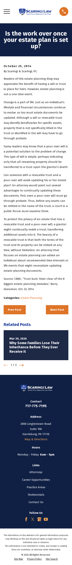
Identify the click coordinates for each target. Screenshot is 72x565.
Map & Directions (36, 439)
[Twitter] (33, 519)
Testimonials (36, 494)
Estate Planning (31, 298)
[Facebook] (26, 519)
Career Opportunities (36, 480)
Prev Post (14, 309)
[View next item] (21, 365)
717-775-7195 (36, 406)
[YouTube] (46, 519)
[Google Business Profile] (39, 519)
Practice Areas (36, 487)
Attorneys (35, 472)
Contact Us (36, 502)
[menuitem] (18, 559)
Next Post (57, 309)
